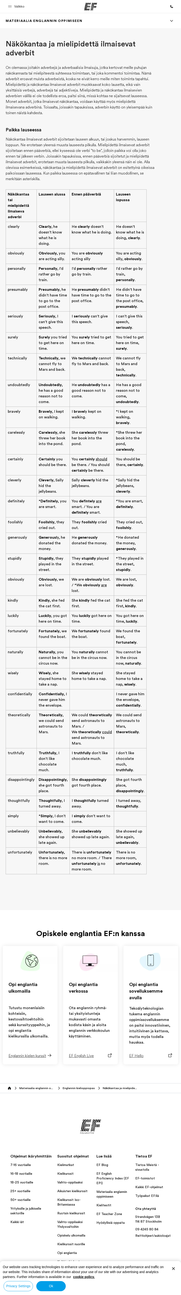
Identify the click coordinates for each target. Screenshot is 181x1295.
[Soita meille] (171, 6)
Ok (51, 1286)
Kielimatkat (65, 1165)
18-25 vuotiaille (21, 1182)
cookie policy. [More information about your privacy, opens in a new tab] (84, 1277)
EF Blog (102, 1165)
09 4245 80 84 (146, 1229)
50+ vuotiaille (20, 1200)
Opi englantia (67, 1253)
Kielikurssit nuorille (71, 1244)
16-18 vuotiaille (21, 1173)
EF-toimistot (145, 1178)
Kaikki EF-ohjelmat (149, 1187)
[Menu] (171, 21)
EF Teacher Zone (109, 1214)
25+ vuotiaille (20, 1191)
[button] (17, 6)
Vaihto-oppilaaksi (70, 1182)
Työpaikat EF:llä (147, 1196)
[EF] (90, 6)
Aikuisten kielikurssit (72, 1191)
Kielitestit (103, 1205)
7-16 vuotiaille (20, 1165)
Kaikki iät (17, 1222)
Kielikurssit (65, 1173)
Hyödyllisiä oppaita (110, 1222)
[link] (44, 21)
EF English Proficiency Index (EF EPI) (112, 1178)
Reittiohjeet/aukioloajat (153, 1235)
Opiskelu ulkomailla (71, 1235)
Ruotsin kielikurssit (71, 1213)
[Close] (173, 1268)
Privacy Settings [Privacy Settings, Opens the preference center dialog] (18, 1286)
